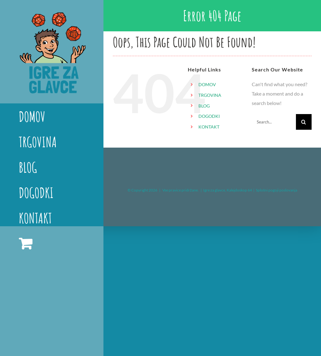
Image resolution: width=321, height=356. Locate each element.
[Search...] (274, 122)
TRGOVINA (209, 95)
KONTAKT (208, 126)
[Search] (304, 122)
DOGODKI (209, 116)
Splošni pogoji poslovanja (276, 190)
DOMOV (207, 84)
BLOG (204, 105)
